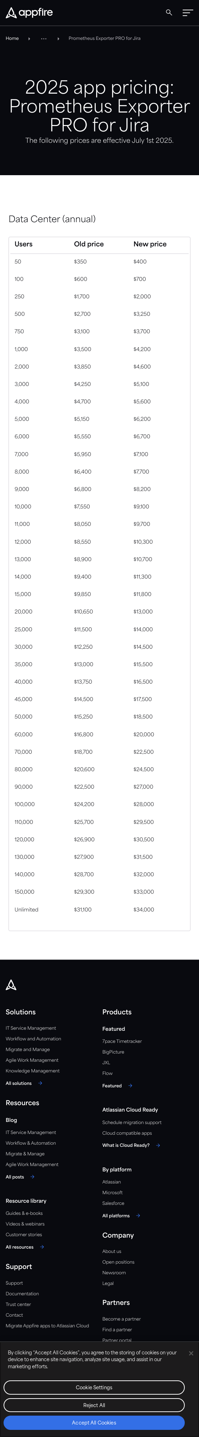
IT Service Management (31, 1028)
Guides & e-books (24, 1213)
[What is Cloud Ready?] (133, 1145)
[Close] (191, 1353)
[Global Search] (169, 12)
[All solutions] (25, 1083)
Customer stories (24, 1235)
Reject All (94, 1406)
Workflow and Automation (33, 1039)
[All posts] (21, 1176)
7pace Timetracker (122, 1041)
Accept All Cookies (94, 1423)
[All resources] (26, 1247)
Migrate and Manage (28, 1049)
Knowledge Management (33, 1071)
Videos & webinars (25, 1224)
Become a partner (122, 1319)
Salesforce (114, 1203)
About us (112, 1251)
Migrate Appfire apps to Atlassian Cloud (47, 1326)
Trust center (18, 1304)
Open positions (119, 1262)
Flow (108, 1073)
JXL (106, 1063)
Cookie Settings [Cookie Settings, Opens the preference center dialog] (94, 1388)
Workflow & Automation (31, 1143)
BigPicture (113, 1052)
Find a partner (117, 1330)
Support (14, 1283)
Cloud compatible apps (127, 1133)
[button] (188, 13)
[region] (99, 1389)
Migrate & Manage (25, 1154)
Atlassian (112, 1182)
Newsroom (114, 1273)
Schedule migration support (132, 1122)
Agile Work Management (32, 1060)
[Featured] (119, 1085)
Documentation (22, 1294)
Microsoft (113, 1193)
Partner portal (117, 1340)
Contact (14, 1315)
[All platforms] (123, 1215)
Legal (108, 1283)
